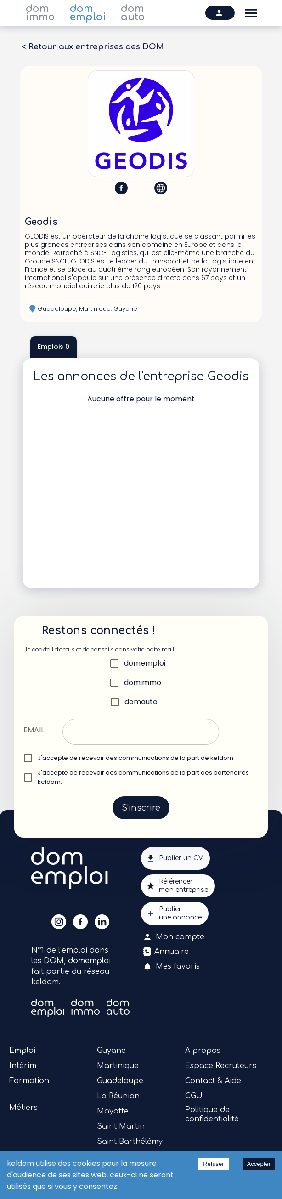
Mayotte (113, 1111)
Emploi (22, 1050)
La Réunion (118, 1096)
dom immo (40, 13)
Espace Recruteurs (220, 1066)
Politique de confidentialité (212, 1114)
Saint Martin (121, 1126)
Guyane (111, 1050)
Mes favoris (172, 966)
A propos (202, 1050)
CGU (194, 1096)
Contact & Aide (213, 1081)
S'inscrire (141, 807)
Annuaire (166, 951)
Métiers (23, 1107)
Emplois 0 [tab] (53, 347)
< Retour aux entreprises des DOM (93, 47)
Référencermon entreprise (178, 885)
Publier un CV (175, 858)
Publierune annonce (175, 913)
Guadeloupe (120, 1081)
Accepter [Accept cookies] (259, 1163)
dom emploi (88, 13)
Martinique (118, 1066)
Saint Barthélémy (130, 1141)
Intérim (22, 1066)
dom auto (133, 13)
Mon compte (174, 937)
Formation (29, 1081)
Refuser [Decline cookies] (213, 1163)
